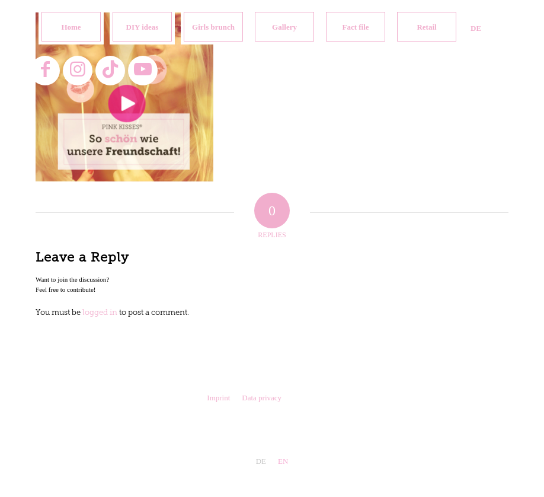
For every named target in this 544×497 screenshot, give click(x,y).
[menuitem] (71, 26)
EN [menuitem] (283, 461)
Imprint (218, 397)
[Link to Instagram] (78, 70)
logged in (99, 313)
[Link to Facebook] (45, 70)
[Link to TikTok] (110, 70)
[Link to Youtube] (143, 70)
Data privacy (261, 397)
